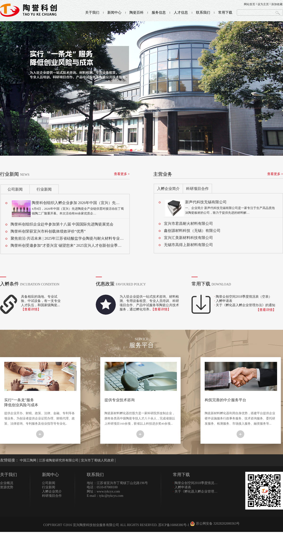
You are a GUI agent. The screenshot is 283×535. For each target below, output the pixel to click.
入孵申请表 (224, 301)
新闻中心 (114, 12)
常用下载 (225, 12)
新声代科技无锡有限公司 (206, 202)
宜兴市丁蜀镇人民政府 (98, 460)
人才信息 (181, 12)
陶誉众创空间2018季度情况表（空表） (244, 296)
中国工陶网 (28, 460)
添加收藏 (277, 4)
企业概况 (6, 483)
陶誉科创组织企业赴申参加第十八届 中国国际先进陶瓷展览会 (62, 224)
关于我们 (92, 12)
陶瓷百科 (136, 12)
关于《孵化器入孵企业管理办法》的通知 (245, 305)
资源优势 (6, 487)
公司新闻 (15, 189)
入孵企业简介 (168, 189)
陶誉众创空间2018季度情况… (195, 483)
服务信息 (159, 12)
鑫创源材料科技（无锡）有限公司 (192, 231)
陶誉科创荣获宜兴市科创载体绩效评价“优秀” (48, 231)
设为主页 (263, 4)
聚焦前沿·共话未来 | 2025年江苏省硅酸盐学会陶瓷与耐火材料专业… (67, 238)
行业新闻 (44, 189)
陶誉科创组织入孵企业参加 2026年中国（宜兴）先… (76, 203)
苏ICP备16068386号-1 (173, 525)
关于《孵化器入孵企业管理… (195, 491)
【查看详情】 (31, 309)
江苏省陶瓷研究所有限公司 (59, 460)
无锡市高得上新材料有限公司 (188, 245)
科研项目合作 (197, 189)
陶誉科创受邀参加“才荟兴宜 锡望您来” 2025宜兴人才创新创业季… (66, 245)
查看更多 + (122, 174)
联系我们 (203, 12)
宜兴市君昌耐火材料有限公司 (188, 224)
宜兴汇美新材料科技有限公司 (188, 238)
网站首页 (249, 4)
